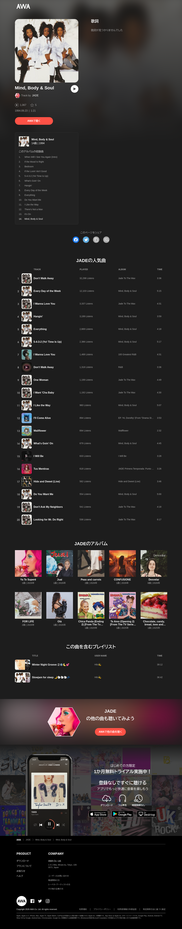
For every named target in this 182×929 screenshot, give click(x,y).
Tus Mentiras (41, 468)
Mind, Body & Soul (43, 139)
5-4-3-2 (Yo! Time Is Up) (36, 176)
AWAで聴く (33, 121)
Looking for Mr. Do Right (48, 519)
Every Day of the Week (36, 190)
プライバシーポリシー (102, 909)
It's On (28, 214)
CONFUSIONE (122, 579)
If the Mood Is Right (34, 161)
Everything (30, 195)
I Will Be (38, 456)
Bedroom (29, 166)
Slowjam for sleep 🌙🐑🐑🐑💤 (51, 677)
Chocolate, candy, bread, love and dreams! (154, 624)
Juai (59, 579)
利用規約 (83, 909)
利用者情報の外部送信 (126, 909)
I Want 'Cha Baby (44, 392)
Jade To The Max (126, 278)
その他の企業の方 (55, 889)
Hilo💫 (98, 664)
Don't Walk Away (44, 278)
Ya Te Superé (28, 579)
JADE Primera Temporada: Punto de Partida (140, 468)
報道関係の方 (54, 880)
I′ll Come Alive (42, 418)
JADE (35, 95)
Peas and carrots (91, 579)
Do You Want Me (33, 200)
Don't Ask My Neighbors (48, 507)
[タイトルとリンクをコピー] (96, 239)
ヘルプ (20, 876)
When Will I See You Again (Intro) (41, 157)
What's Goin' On (33, 181)
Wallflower (40, 430)
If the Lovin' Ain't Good (36, 171)
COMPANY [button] (56, 854)
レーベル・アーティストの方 (59, 884)
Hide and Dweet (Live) (47, 481)
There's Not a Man (34, 209)
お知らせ (21, 871)
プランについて (24, 866)
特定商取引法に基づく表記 (154, 909)
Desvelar (154, 579)
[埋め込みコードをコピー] (106, 239)
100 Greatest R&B (127, 354)
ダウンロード (23, 861)
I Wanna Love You (44, 303)
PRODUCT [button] (24, 854)
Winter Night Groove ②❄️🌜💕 (50, 664)
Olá (60, 621)
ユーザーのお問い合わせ (58, 876)
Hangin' (28, 185)
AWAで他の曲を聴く (110, 731)
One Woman (41, 380)
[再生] (74, 89)
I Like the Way (32, 204)
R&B (120, 367)
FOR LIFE (28, 621)
